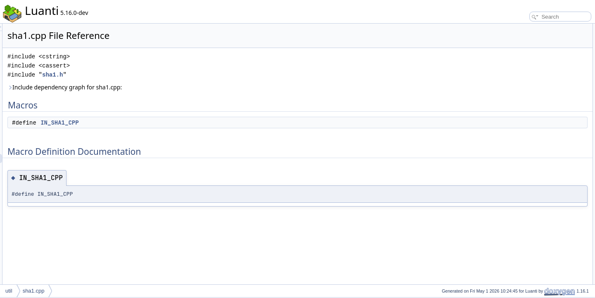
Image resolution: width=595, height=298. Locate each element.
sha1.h (155, 75)
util (8, 291)
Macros (511, 28)
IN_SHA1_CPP (163, 122)
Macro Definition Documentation (538, 46)
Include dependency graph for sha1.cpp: (168, 87)
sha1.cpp (34, 291)
